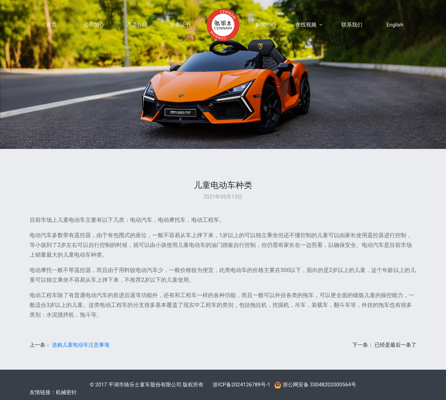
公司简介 (94, 25)
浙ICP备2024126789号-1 (241, 385)
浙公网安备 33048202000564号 (315, 385)
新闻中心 (265, 25)
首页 (51, 25)
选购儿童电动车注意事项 (80, 345)
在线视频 (309, 25)
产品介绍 (136, 25)
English (394, 25)
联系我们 (351, 25)
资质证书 (180, 25)
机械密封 (66, 392)
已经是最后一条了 (395, 345)
